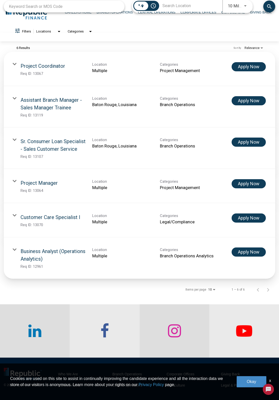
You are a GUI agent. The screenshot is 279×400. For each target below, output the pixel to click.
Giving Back (230, 374)
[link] (139, 69)
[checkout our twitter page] (244, 331)
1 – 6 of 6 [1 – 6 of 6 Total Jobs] (238, 289)
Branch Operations (127, 374)
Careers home (69, 385)
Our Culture (176, 385)
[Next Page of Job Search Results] (268, 290)
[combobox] (64, 6)
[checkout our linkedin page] (35, 331)
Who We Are (68, 374)
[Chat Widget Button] (268, 389)
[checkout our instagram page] (174, 331)
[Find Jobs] (269, 6)
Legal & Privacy (233, 385)
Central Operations (127, 385)
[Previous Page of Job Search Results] (258, 290)
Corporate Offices (180, 374)
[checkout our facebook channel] (104, 331)
